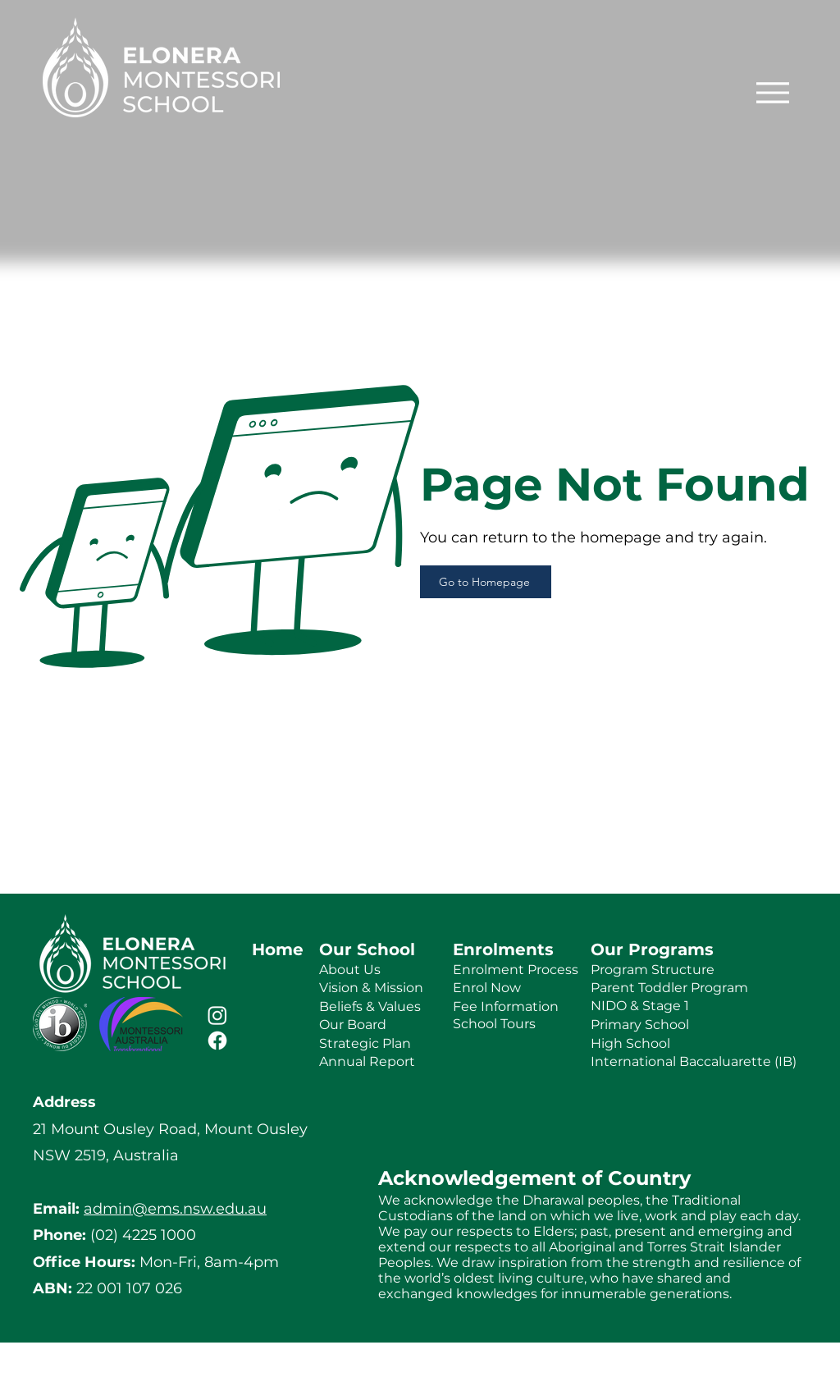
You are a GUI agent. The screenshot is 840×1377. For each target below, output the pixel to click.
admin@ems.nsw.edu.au (175, 1209)
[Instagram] (217, 1015)
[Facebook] (217, 1040)
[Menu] (772, 92)
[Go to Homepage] (485, 581)
